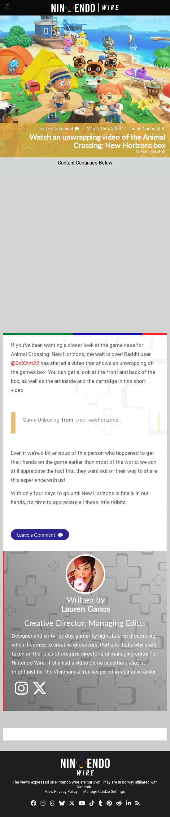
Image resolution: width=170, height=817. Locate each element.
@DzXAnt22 (25, 363)
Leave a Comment (59, 128)
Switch (158, 152)
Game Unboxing (41, 420)
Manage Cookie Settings (104, 791)
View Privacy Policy (61, 791)
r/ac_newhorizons (97, 420)
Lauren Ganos (142, 128)
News (142, 152)
